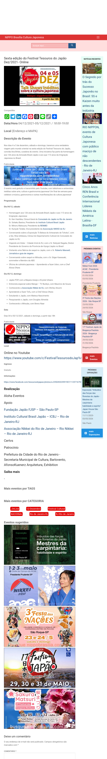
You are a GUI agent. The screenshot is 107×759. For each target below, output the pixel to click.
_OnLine (15, 508)
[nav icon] (98, 37)
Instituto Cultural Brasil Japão (51, 222)
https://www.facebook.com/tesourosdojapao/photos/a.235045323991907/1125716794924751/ (46, 382)
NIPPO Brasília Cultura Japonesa (26, 37)
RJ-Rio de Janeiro (65, 514)
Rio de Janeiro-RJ (39, 514)
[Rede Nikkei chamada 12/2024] (39, 185)
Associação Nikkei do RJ (33, 288)
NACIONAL (16, 514)
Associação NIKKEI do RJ (54, 229)
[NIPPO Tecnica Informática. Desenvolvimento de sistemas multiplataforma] (39, 342)
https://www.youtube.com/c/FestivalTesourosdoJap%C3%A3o (48, 358)
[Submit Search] (72, 45)
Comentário (10, 751)
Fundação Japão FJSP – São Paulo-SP (31, 409)
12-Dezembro (34, 508)
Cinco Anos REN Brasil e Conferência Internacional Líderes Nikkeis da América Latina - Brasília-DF (91, 206)
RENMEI (43, 225)
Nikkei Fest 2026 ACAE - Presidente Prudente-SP (90, 269)
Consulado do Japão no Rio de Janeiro (55, 219)
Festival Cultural (56, 508)
